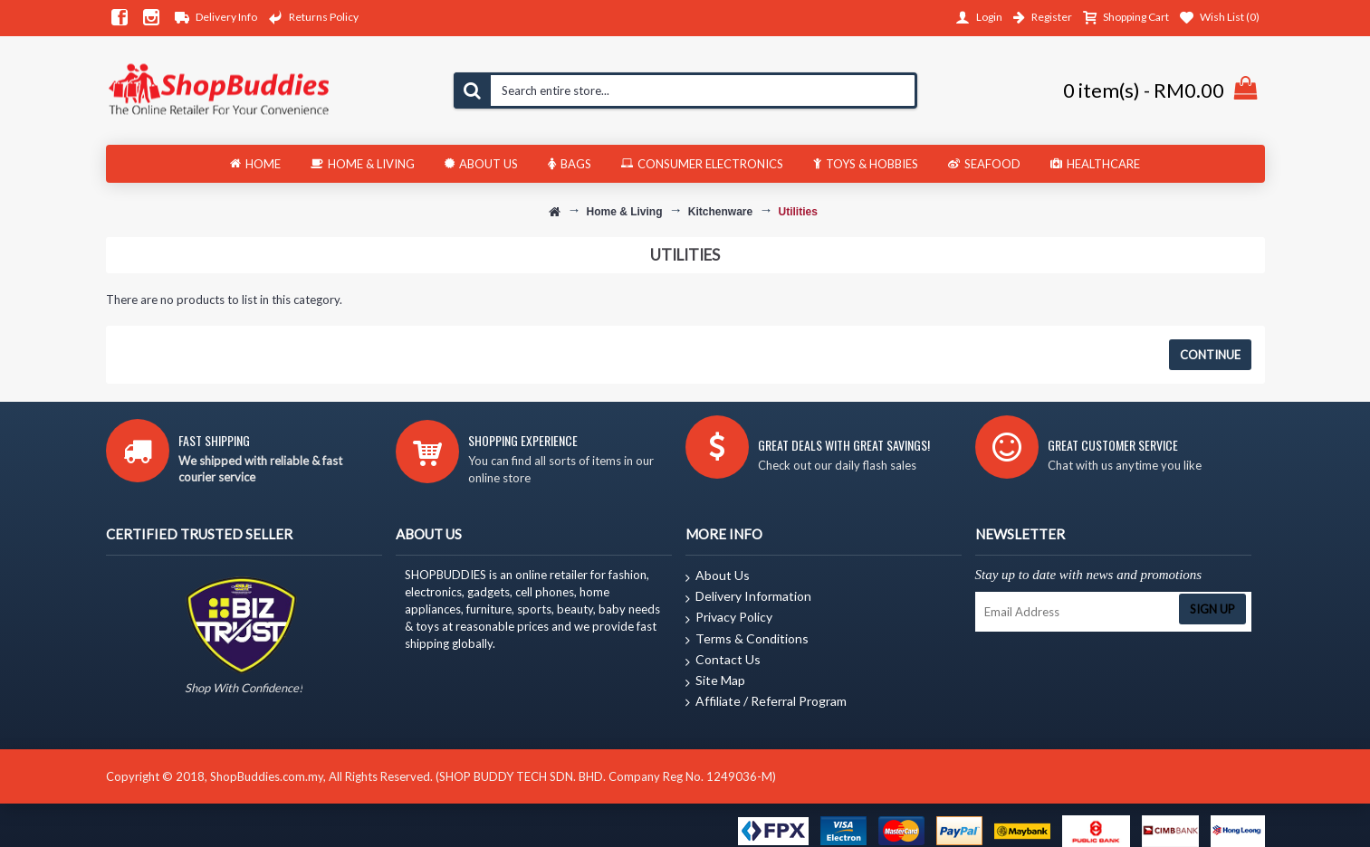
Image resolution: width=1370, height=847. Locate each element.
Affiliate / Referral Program (766, 701)
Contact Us (723, 661)
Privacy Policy (728, 618)
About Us (717, 576)
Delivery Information (748, 597)
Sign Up (1212, 609)
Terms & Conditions (747, 640)
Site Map (715, 681)
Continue (1210, 354)
